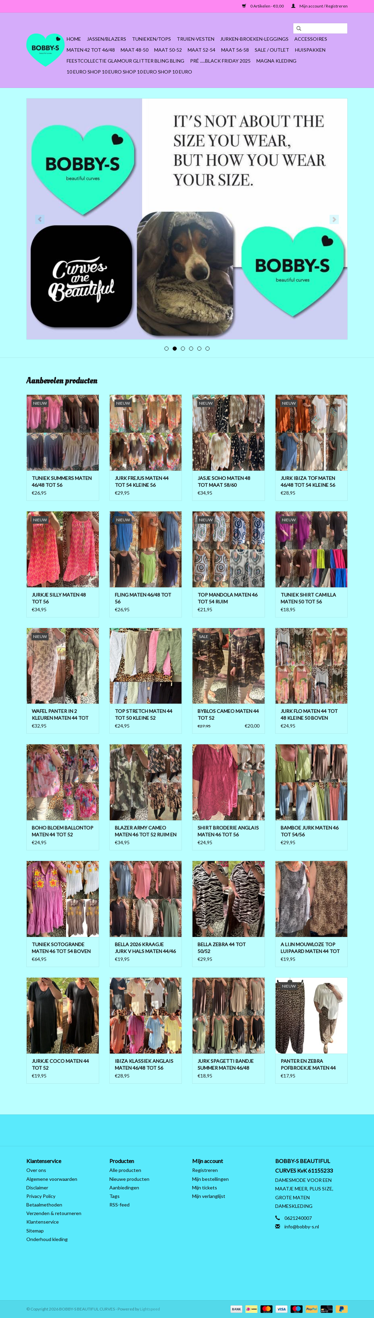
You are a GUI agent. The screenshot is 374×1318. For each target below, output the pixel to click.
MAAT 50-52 (168, 50)
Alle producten (125, 1170)
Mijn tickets (204, 1187)
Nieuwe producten (129, 1179)
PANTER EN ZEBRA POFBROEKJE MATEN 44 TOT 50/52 (308, 1064)
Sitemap (35, 1231)
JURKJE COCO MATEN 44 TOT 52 (60, 1064)
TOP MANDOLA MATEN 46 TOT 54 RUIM (227, 598)
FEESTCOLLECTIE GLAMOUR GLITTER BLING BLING (125, 61)
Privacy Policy (40, 1196)
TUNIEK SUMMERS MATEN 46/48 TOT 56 (62, 481)
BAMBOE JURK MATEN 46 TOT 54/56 (309, 831)
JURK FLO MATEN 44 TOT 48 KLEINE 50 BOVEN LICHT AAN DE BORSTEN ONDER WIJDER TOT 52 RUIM (309, 714)
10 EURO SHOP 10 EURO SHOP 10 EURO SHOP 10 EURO (129, 72)
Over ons (36, 1170)
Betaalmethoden (44, 1205)
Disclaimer (37, 1187)
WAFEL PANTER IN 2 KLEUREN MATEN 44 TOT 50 (60, 714)
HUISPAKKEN (310, 50)
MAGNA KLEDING (276, 61)
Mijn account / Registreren (319, 6)
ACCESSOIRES (310, 39)
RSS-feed (119, 1205)
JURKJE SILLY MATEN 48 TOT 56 (59, 598)
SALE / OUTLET (272, 50)
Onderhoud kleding (47, 1239)
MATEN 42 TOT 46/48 (91, 50)
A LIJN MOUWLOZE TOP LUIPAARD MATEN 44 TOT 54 (310, 948)
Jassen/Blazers (106, 39)
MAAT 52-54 (201, 50)
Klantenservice (42, 1222)
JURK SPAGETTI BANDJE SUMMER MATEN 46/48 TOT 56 (226, 1064)
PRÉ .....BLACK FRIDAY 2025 (220, 61)
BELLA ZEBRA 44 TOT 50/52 (222, 947)
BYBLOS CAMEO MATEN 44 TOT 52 (228, 714)
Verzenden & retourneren (53, 1213)
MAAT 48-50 (134, 50)
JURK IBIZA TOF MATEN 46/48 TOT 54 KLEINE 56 (308, 481)
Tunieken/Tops (151, 39)
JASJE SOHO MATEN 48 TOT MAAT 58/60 (224, 481)
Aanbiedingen (124, 1187)
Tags (114, 1196)
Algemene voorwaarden (51, 1179)
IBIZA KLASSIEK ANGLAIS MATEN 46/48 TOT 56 (144, 1064)
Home (74, 39)
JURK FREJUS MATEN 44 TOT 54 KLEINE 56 (142, 481)
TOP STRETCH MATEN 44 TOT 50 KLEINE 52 (143, 714)
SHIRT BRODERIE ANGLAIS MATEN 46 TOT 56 (228, 831)
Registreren (205, 1170)
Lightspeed (150, 1309)
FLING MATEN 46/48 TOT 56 (143, 598)
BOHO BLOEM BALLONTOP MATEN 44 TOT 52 (62, 831)
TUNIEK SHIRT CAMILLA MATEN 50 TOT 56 (308, 598)
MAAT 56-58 (235, 50)
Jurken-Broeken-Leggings (254, 39)
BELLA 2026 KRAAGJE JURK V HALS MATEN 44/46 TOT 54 (145, 948)
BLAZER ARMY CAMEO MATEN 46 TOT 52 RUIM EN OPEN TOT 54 (145, 831)
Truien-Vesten (195, 39)
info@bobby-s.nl (301, 1226)
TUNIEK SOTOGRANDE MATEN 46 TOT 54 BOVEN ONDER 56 (61, 948)
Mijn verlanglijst (208, 1196)
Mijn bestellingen (210, 1179)
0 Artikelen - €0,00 (263, 6)
